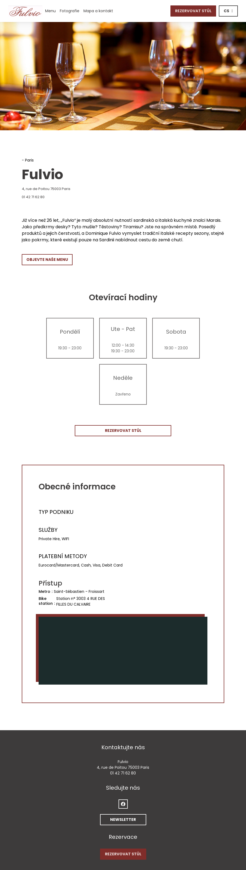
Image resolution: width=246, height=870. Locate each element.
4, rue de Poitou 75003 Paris (70, 188)
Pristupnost (213, 845)
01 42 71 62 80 (33, 197)
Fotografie (69, 11)
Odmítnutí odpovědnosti (45, 845)
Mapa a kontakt (98, 11)
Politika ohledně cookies (180, 845)
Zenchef (173, 835)
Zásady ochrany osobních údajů (129, 845)
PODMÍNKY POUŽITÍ (83, 845)
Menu (50, 11)
